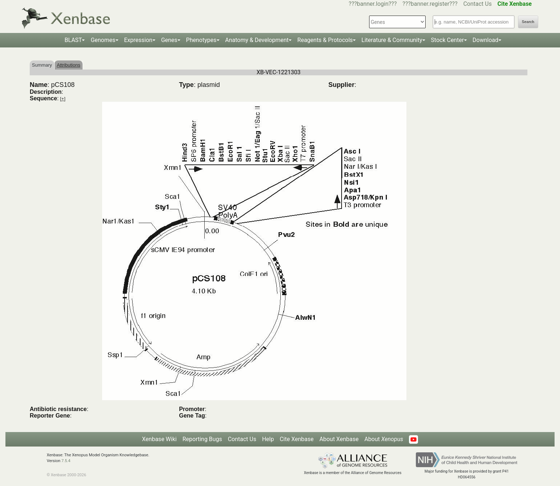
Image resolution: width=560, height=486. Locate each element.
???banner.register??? (429, 3)
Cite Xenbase (297, 439)
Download (485, 40)
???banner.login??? (373, 3)
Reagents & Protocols (325, 40)
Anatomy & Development (257, 40)
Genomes (103, 40)
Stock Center (447, 40)
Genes (169, 40)
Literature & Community (392, 40)
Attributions (68, 65)
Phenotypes (201, 40)
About (383, 439)
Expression (138, 40)
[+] (63, 98)
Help (268, 439)
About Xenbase (339, 439)
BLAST (73, 40)
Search (528, 22)
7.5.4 (65, 460)
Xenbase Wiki (159, 439)
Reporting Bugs (202, 439)
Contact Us (477, 3)
